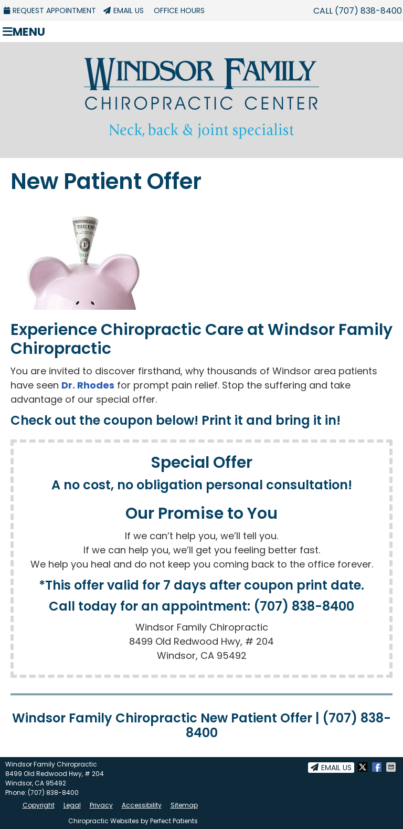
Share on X (363, 767)
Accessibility (142, 805)
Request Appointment (50, 10)
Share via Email (392, 767)
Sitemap (184, 805)
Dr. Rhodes (87, 385)
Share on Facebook (378, 767)
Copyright (39, 805)
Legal (72, 805)
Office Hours (179, 10)
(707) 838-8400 (368, 11)
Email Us (123, 10)
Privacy (101, 805)
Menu (24, 31)
